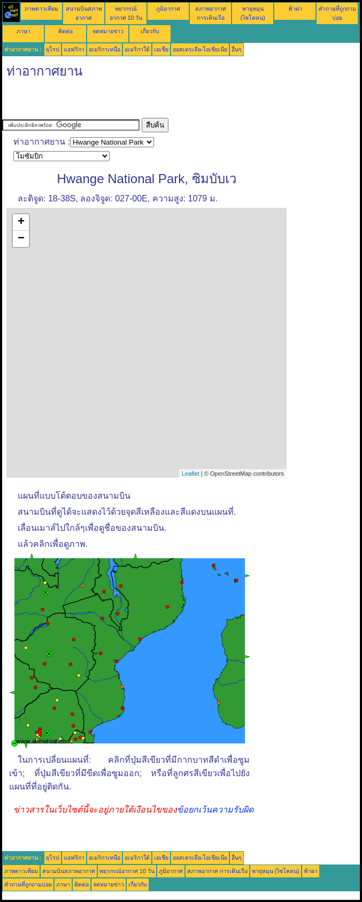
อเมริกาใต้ (137, 49)
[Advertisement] (127, 102)
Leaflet (190, 473)
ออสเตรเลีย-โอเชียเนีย (200, 49)
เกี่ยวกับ (150, 31)
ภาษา (23, 31)
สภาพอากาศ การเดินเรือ (217, 871)
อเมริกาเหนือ (104, 49)
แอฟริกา (74, 49)
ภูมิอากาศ (168, 8)
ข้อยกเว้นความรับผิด (215, 809)
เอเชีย (161, 49)
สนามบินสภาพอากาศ (68, 871)
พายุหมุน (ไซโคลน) (275, 871)
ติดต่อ (65, 31)
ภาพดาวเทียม (41, 8)
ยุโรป (52, 49)
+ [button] (21, 222)
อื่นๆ (237, 49)
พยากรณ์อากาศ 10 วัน (127, 871)
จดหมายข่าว (108, 31)
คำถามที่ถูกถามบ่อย (28, 884)
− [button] (21, 239)
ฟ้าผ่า (295, 8)
